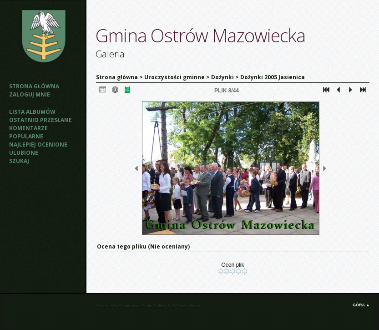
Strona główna (34, 86)
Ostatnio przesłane (40, 120)
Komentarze (28, 128)
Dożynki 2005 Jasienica (272, 77)
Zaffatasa (180, 306)
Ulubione (23, 153)
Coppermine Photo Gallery (142, 306)
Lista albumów (32, 112)
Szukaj (19, 161)
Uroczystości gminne (174, 77)
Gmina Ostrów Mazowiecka (200, 35)
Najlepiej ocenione (38, 144)
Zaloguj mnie (29, 94)
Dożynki (222, 77)
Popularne (26, 136)
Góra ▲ (361, 305)
